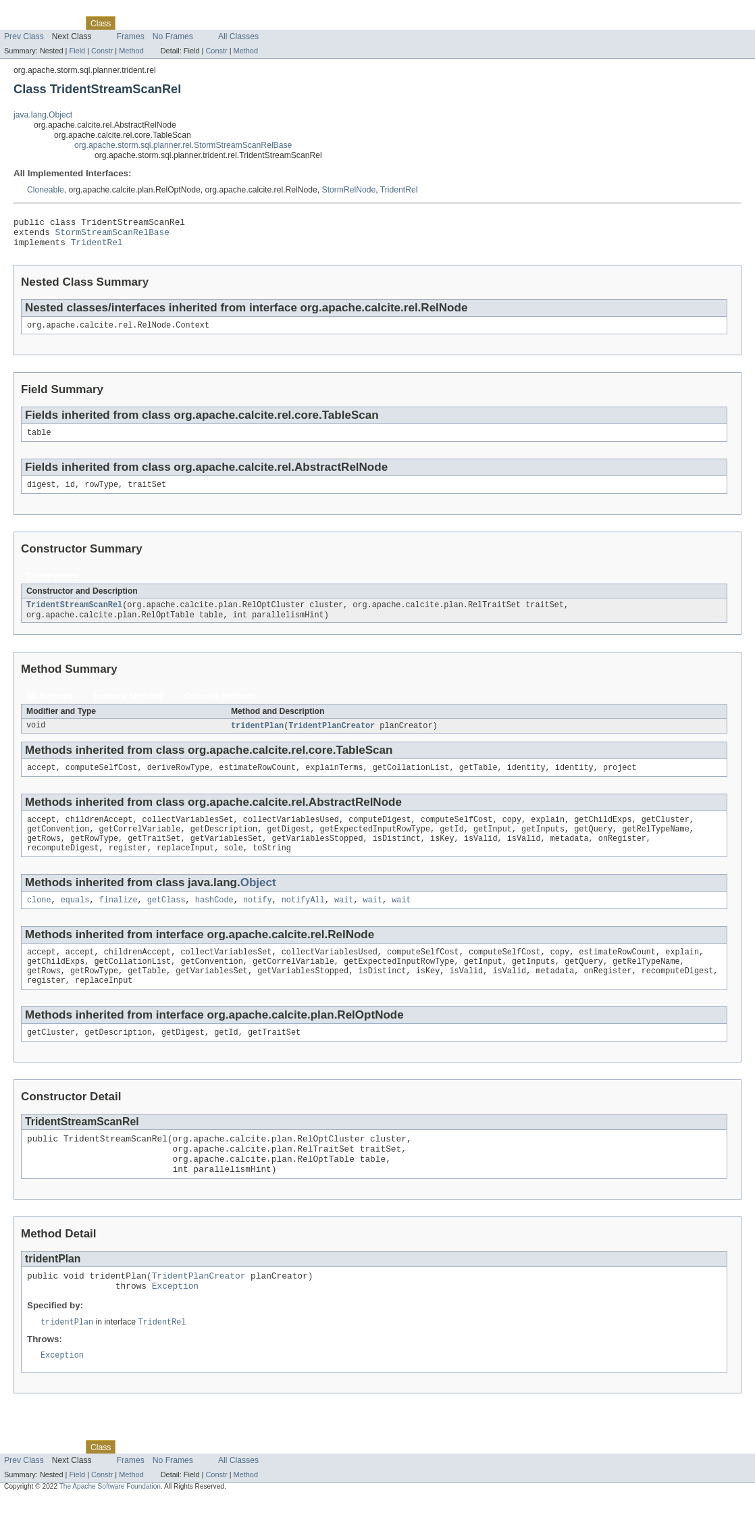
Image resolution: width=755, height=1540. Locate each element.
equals (75, 920)
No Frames (173, 36)
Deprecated (192, 23)
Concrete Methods (220, 708)
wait (343, 920)
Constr (102, 51)
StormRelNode (349, 190)
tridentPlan (257, 738)
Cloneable (45, 190)
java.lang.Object (43, 115)
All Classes (238, 36)
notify (257, 920)
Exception (175, 1325)
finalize (118, 920)
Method (131, 51)
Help (257, 23)
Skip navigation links (37, 11)
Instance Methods (128, 708)
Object (258, 902)
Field (77, 51)
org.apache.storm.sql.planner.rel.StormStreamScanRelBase (183, 145)
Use (130, 23)
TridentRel (399, 190)
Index (231, 23)
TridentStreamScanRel (74, 616)
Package (62, 23)
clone (39, 920)
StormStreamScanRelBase (112, 236)
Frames (131, 36)
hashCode (214, 920)
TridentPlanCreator (331, 738)
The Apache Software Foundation (110, 1528)
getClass (166, 920)
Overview (21, 23)
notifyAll (303, 920)
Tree (154, 23)
